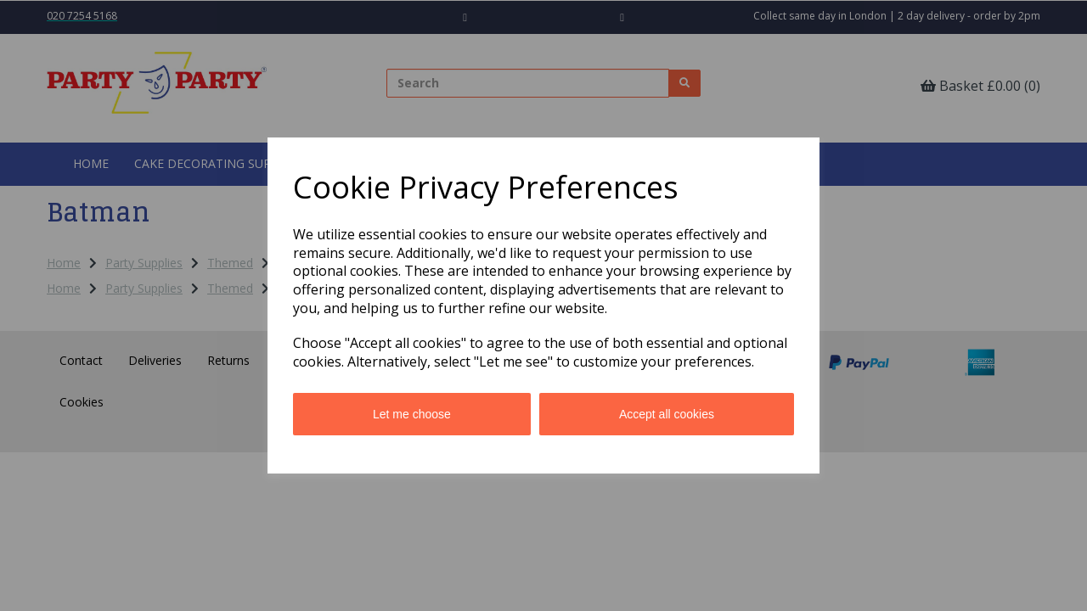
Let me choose (412, 414)
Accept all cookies (666, 414)
